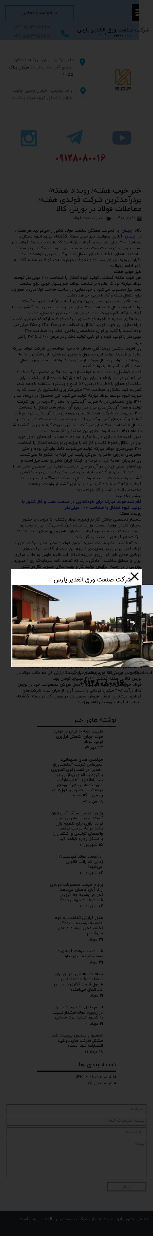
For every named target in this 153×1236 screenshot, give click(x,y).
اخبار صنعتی (102, 1083)
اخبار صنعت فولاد (88, 218)
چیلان (127, 231)
